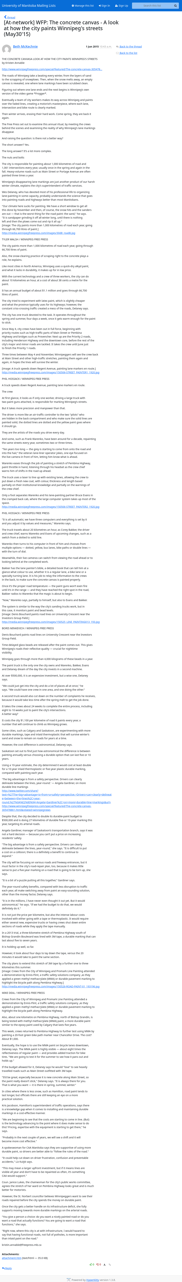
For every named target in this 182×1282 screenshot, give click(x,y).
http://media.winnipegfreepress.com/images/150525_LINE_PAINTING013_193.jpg (51, 622)
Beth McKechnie (25, 46)
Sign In (104, 5)
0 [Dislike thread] (99, 1264)
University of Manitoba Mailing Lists (29, 5)
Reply (7, 1268)
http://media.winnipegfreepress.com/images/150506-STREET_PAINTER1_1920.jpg (50, 372)
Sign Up (121, 5)
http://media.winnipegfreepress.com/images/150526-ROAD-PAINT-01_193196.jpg (51, 986)
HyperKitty (92, 1280)
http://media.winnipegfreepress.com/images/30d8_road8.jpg (38, 233)
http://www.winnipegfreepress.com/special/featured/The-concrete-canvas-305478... (52, 69)
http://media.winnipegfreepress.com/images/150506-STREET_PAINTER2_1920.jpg (50, 506)
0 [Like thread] (92, 1264)
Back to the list (126, 53)
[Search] (175, 6)
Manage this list (83, 5)
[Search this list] (152, 6)
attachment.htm (11, 1258)
